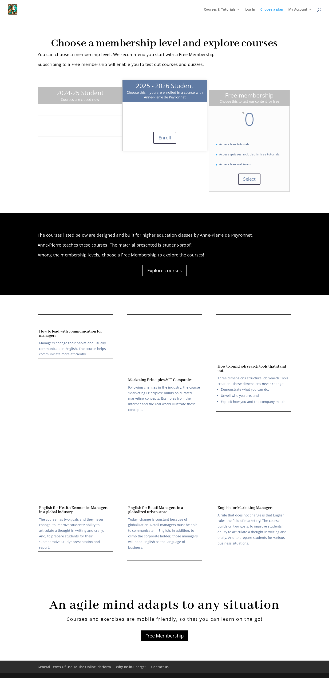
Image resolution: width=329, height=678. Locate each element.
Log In (250, 10)
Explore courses (164, 270)
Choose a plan (271, 10)
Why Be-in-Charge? (131, 667)
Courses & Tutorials (219, 10)
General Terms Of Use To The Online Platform (74, 667)
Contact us (160, 667)
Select (249, 179)
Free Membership (164, 636)
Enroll (165, 137)
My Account (297, 10)
